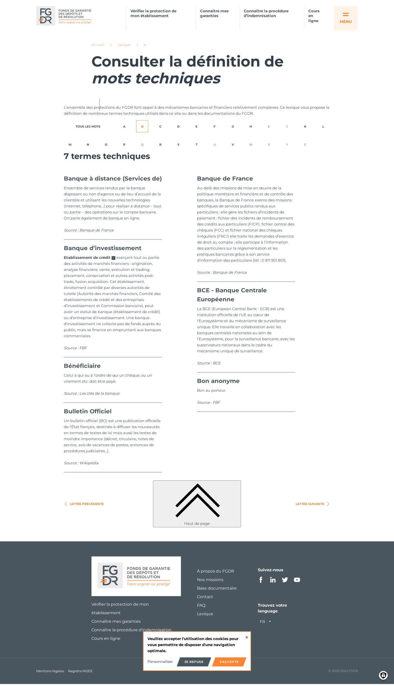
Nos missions (210, 581)
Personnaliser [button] (160, 661)
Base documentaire (217, 590)
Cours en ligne (314, 16)
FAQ (201, 607)
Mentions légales (50, 673)
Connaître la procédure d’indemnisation (266, 13)
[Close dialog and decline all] (247, 635)
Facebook (261, 582)
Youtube (297, 582)
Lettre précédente (84, 506)
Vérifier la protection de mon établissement (153, 13)
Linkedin (273, 582)
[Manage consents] (383, 675)
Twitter (285, 582)
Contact (205, 598)
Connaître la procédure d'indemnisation (131, 631)
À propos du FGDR (215, 572)
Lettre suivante (313, 506)
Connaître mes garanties (214, 13)
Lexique (124, 46)
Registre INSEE (80, 673)
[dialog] (197, 651)
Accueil (97, 46)
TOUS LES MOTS (88, 128)
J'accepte (229, 662)
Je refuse (194, 662)
